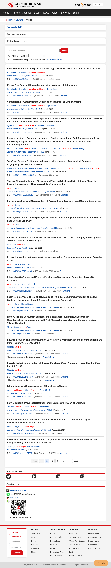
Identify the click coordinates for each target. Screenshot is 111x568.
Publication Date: (18, 56)
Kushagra (15, 188)
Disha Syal (11, 245)
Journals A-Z (36, 533)
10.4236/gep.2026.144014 (22, 334)
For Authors (55, 541)
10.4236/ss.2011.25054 (21, 251)
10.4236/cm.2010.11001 (22, 397)
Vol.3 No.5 (35, 129)
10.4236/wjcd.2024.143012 (23, 175)
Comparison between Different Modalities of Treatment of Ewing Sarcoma (44, 102)
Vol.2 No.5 (26, 248)
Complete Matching (20, 60)
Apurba (14, 390)
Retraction (92, 545)
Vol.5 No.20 (36, 350)
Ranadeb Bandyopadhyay (17, 72)
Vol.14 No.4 (54, 330)
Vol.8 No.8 (51, 191)
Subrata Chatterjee (29, 284)
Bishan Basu (51, 89)
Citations (63, 96)
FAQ (71, 552)
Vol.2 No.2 (35, 76)
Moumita (15, 347)
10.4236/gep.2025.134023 (22, 231)
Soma (31, 407)
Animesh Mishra (35, 168)
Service (73, 529)
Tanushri (15, 407)
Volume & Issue (75, 556)
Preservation (93, 541)
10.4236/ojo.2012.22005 (22, 96)
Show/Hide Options (55, 59)
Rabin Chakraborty (51, 168)
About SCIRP (57, 529)
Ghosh (23, 245)
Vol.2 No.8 (46, 430)
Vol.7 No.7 (54, 208)
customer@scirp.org (18, 490)
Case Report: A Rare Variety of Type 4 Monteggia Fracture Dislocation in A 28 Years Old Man (53, 68)
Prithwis (31, 390)
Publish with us (17, 41)
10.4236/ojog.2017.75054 (22, 413)
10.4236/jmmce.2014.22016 (23, 291)
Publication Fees (57, 552)
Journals (26, 12)
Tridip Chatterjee (79, 149)
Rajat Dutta (44, 407)
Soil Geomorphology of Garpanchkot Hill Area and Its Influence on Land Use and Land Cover (54, 201)
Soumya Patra (85, 168)
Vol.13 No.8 (54, 307)
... (63, 461)
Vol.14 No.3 (47, 172)
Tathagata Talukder (49, 149)
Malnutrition (48, 357)
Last (76, 461)
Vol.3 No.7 (22, 450)
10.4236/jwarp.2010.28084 (23, 433)
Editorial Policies (57, 537)
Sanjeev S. (69, 168)
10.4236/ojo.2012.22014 (22, 112)
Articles (16, 12)
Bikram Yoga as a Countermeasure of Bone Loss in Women (37, 386)
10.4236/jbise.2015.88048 (22, 195)
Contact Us (35, 548)
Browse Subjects (17, 34)
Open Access (93, 533)
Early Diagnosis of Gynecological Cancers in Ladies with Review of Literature (46, 403)
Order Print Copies (77, 541)
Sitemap (34, 545)
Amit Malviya (23, 168)
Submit (76, 12)
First (35, 461)
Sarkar (13, 205)
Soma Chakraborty (15, 149)
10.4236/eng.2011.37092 (22, 453)
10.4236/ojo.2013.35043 (22, 132)
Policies (92, 529)
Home (6, 12)
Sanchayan (16, 446)
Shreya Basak (27, 304)
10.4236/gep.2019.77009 (22, 212)
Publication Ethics (95, 537)
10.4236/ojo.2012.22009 (22, 79)
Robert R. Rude (46, 390)
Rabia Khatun (26, 264)
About (55, 12)
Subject (34, 537)
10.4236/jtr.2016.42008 (21, 155)
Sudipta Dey (12, 427)
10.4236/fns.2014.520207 (22, 354)
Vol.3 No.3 (26, 268)
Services (65, 12)
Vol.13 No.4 (54, 228)
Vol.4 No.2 (39, 152)
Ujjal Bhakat (51, 106)
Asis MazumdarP (34, 446)
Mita (65, 149)
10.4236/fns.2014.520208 (22, 377)
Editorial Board (39, 60)
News (46, 12)
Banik (13, 264)
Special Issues (56, 556)
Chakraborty (32, 149)
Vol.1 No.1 (26, 393)
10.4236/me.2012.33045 (22, 271)
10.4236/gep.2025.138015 (22, 311)
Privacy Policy (94, 548)
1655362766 (15, 498)
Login (98, 4)
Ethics (52, 533)
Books (37, 12)
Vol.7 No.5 (48, 410)
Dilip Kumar (12, 168)
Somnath (26, 427)
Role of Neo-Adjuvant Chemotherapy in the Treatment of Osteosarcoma (43, 85)
